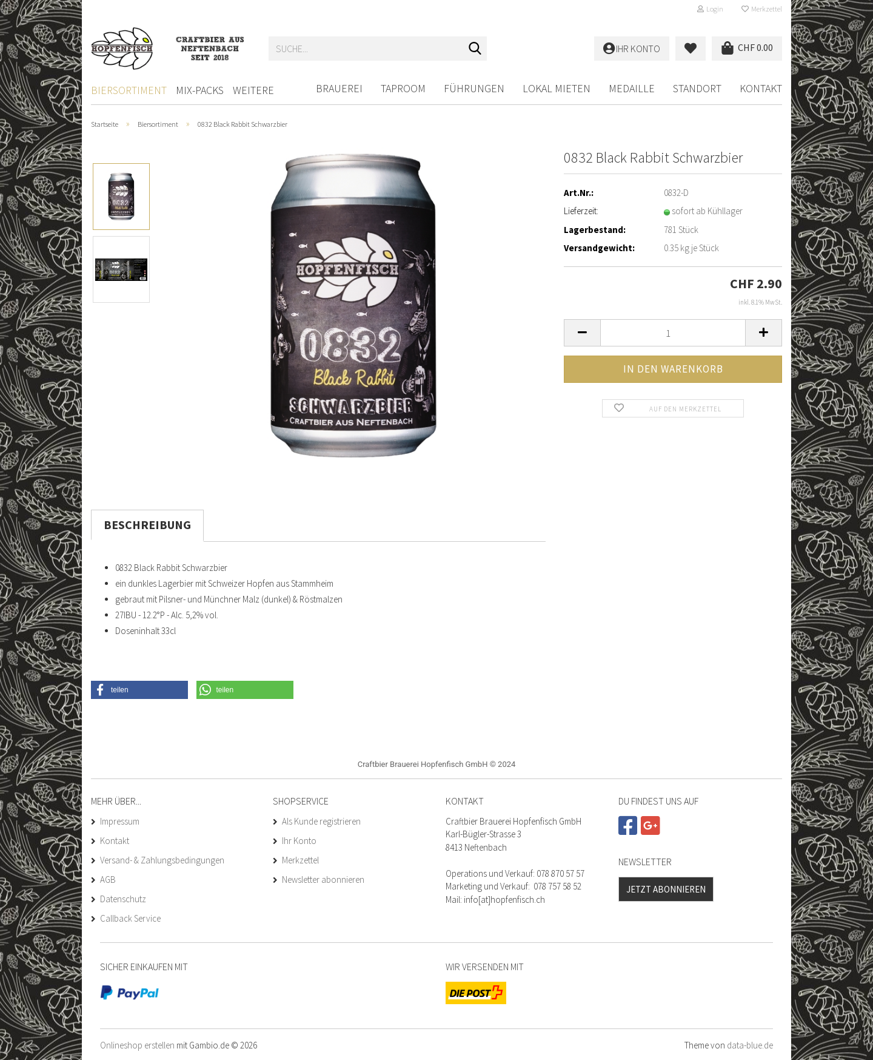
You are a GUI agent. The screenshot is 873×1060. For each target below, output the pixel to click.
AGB (108, 879)
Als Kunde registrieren (321, 821)
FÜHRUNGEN (474, 88)
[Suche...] (475, 49)
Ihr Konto (299, 840)
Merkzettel (761, 8)
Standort (697, 88)
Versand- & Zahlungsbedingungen (162, 860)
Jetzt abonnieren (666, 889)
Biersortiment (129, 90)
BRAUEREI (339, 88)
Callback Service (130, 918)
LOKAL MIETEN (556, 88)
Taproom (403, 88)
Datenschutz (123, 899)
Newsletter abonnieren (323, 879)
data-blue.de (750, 1045)
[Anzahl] (673, 332)
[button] (582, 332)
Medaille (632, 88)
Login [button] (710, 8)
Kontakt (761, 88)
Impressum (119, 821)
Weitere (253, 90)
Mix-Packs (200, 90)
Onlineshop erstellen (137, 1045)
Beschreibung (147, 524)
